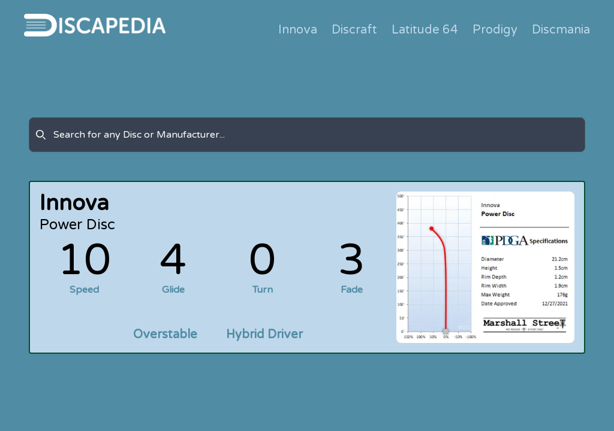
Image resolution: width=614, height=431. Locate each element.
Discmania (561, 30)
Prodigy (494, 30)
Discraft (354, 30)
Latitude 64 (425, 30)
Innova (297, 30)
